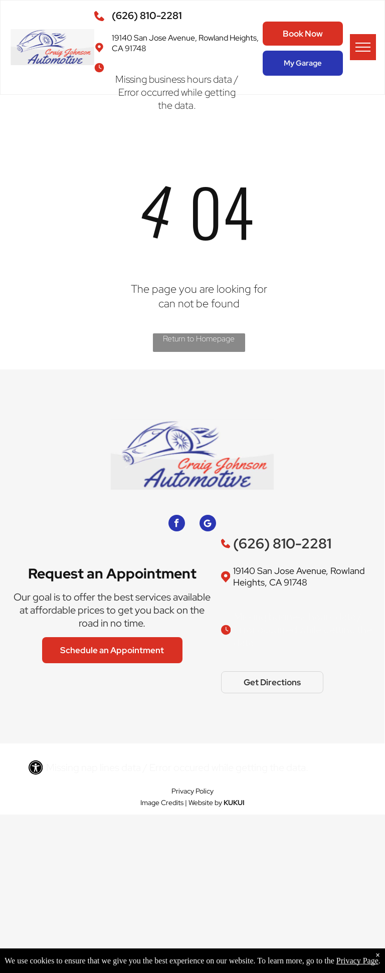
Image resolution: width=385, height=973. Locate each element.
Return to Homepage (199, 338)
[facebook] (176, 524)
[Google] (208, 524)
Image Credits (161, 802)
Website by (205, 802)
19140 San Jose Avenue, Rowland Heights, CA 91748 (299, 576)
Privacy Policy (192, 791)
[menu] (363, 47)
